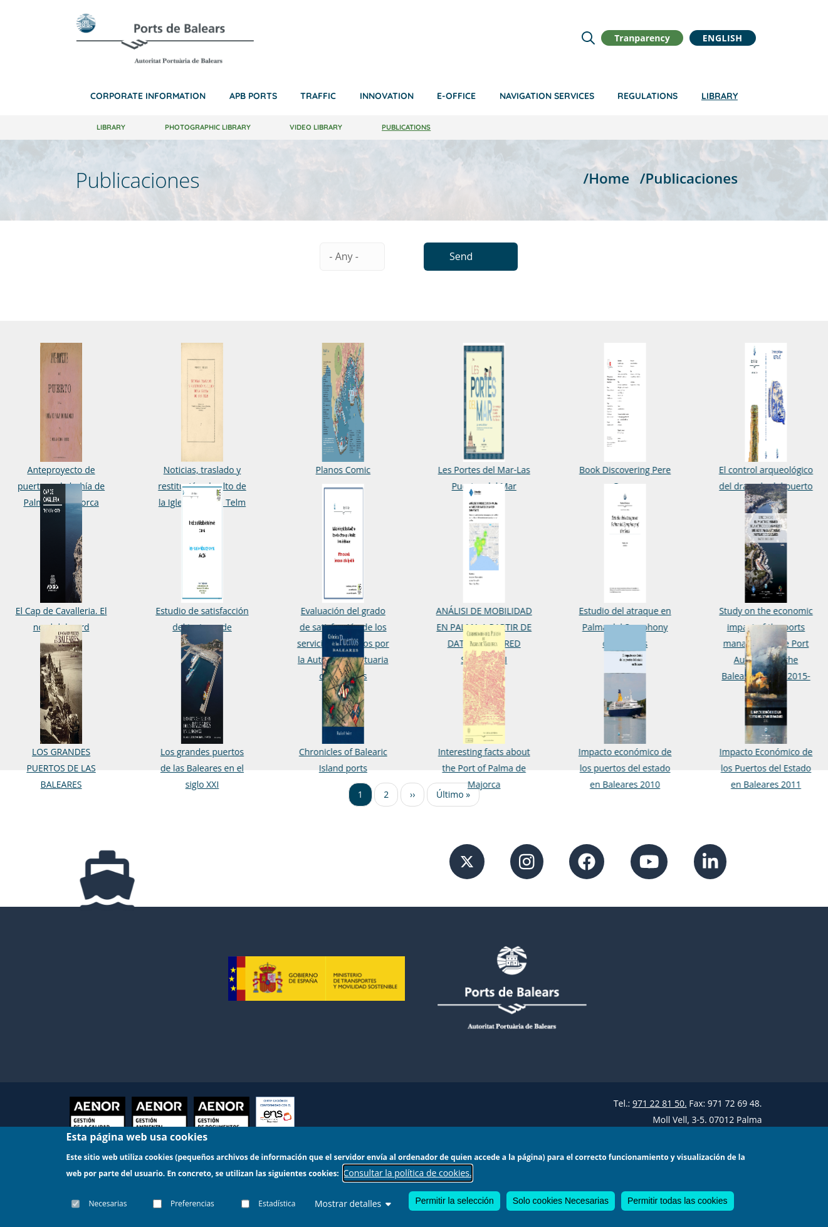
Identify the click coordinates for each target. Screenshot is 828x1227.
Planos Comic (334, 470)
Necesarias (108, 1203)
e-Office (456, 96)
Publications (406, 127)
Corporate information (148, 96)
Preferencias (192, 1203)
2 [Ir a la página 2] (386, 794)
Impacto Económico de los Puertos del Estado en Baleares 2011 (745, 768)
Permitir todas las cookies (677, 1201)
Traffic (318, 96)
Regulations (647, 96)
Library (719, 96)
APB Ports (253, 96)
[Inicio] (165, 38)
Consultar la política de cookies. (407, 1173)
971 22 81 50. (659, 1103)
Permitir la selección (454, 1201)
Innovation (387, 96)
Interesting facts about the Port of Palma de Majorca (471, 768)
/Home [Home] (607, 178)
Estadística (276, 1203)
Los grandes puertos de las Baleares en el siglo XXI (197, 768)
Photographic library (208, 127)
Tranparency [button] (641, 38)
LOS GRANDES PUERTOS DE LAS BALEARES (60, 768)
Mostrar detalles (353, 1203)
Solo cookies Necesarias (561, 1201)
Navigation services (547, 96)
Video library (316, 127)
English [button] (723, 38)
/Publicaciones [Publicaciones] (689, 178)
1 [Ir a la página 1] (360, 794)
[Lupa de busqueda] (588, 38)
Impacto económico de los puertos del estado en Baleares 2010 (608, 768)
